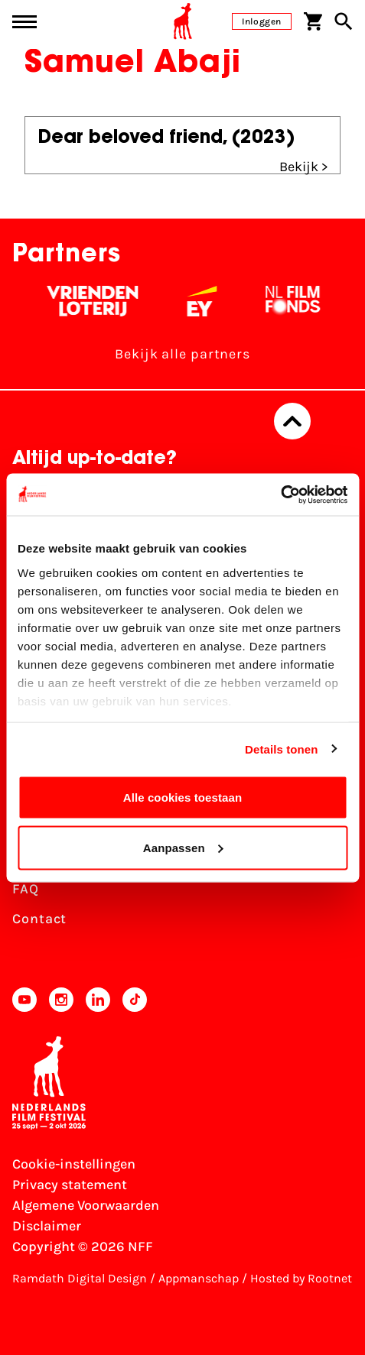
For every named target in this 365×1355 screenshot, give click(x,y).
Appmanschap (198, 1278)
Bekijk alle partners (182, 353)
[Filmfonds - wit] (302, 301)
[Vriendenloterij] (101, 301)
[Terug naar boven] (292, 421)
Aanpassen (183, 847)
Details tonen (281, 748)
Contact (39, 918)
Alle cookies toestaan (183, 797)
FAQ (25, 888)
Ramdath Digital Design (79, 1278)
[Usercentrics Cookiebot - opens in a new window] (280, 494)
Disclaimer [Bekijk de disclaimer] (46, 1225)
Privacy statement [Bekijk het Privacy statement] (69, 1184)
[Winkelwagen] (313, 21)
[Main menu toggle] (24, 21)
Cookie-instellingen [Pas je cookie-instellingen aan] (73, 1164)
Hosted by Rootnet (301, 1278)
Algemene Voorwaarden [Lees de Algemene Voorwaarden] (85, 1205)
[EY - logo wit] (211, 301)
